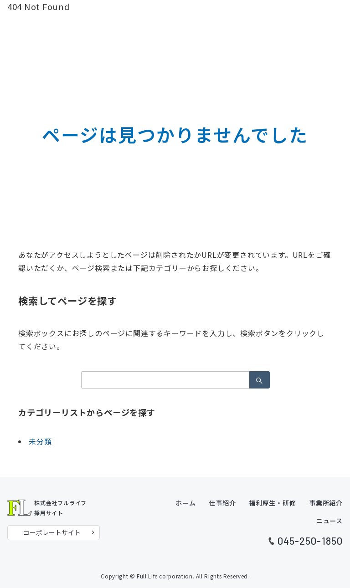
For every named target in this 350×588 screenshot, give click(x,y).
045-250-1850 (310, 541)
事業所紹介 (326, 502)
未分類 (40, 441)
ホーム (185, 502)
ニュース (329, 520)
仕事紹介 (222, 502)
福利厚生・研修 (272, 502)
